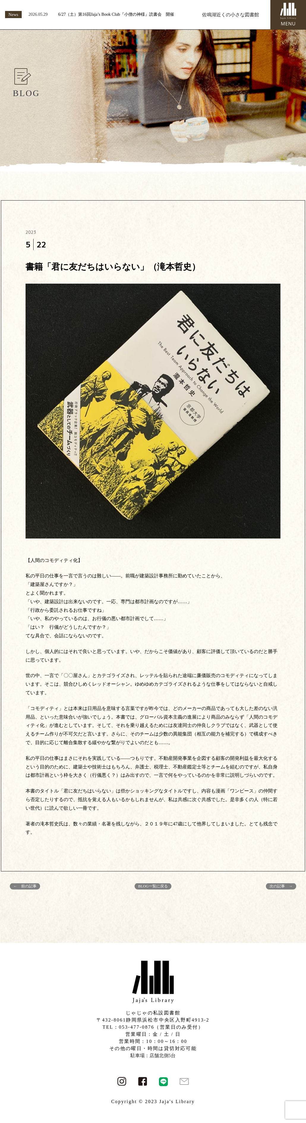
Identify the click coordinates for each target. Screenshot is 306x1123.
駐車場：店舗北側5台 (153, 1055)
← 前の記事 (25, 886)
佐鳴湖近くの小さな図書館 (230, 14)
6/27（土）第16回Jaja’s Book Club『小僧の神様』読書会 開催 (116, 14)
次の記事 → (281, 886)
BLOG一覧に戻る (153, 886)
